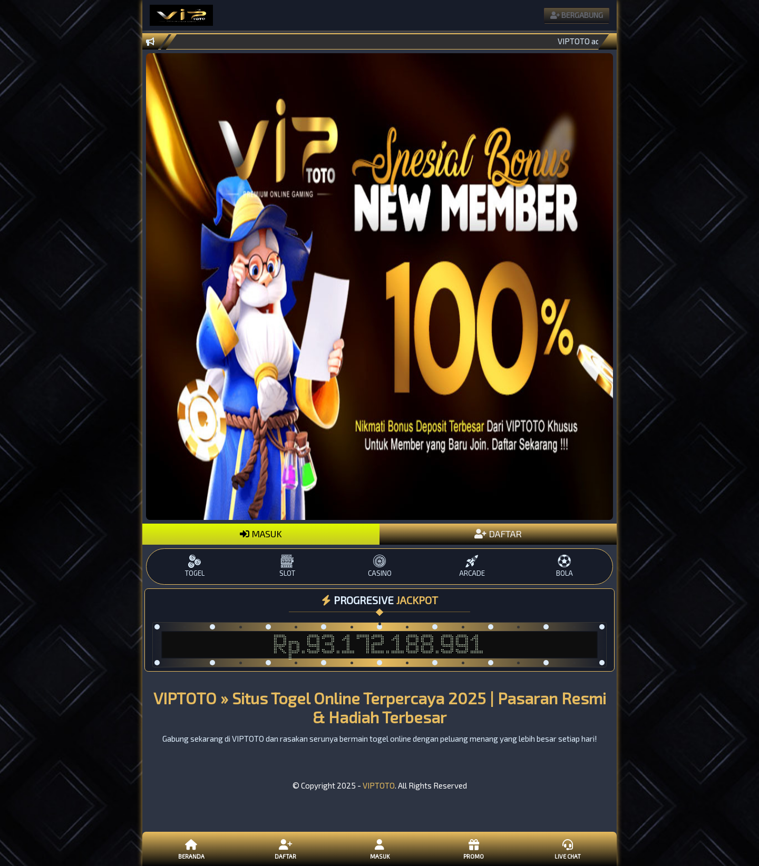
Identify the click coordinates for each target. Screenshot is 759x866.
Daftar (285, 849)
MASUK (261, 533)
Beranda (191, 849)
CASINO (379, 566)
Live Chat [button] (567, 849)
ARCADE (472, 566)
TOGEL (195, 566)
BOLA (564, 566)
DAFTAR (498, 533)
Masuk (379, 849)
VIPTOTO (379, 785)
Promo (473, 849)
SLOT (287, 566)
